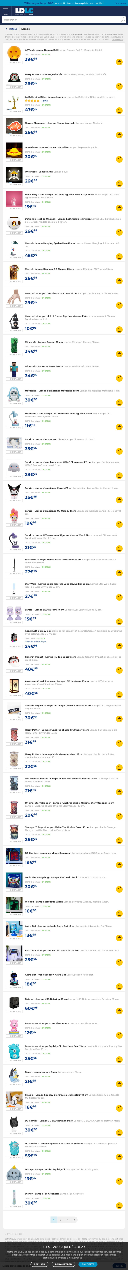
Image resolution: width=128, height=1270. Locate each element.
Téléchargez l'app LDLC (38, 3)
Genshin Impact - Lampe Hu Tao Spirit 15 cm (50, 657)
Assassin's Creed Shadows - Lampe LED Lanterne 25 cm (57, 681)
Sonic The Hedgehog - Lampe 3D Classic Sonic (51, 877)
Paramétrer (63, 1264)
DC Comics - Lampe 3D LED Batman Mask (49, 1120)
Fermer (122, 3)
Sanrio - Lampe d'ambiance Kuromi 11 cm (48, 488)
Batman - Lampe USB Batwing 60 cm (46, 999)
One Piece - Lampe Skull (39, 171)
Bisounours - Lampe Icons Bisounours (47, 1023)
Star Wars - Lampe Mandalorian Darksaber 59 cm (53, 559)
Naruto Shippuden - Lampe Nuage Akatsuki (50, 123)
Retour (13, 28)
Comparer (15, 63)
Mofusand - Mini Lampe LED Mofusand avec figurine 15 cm (58, 413)
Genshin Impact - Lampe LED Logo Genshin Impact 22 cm (58, 705)
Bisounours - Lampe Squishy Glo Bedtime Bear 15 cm (55, 1046)
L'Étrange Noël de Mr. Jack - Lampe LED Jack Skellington (58, 219)
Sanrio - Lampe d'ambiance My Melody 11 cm (50, 511)
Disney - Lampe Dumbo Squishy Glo (45, 1169)
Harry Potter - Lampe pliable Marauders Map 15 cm (54, 754)
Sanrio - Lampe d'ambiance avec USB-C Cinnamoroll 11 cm (58, 462)
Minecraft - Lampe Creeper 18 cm (44, 342)
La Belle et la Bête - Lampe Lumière (45, 97)
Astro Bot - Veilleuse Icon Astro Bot (45, 974)
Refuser (39, 1264)
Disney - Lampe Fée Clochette (42, 1193)
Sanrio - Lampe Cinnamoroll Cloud (44, 439)
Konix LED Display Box (38, 631)
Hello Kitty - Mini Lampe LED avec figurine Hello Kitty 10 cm (59, 194)
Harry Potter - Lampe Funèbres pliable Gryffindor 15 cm (57, 729)
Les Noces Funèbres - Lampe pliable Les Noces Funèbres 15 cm (61, 778)
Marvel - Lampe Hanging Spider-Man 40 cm (50, 243)
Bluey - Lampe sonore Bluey (41, 1072)
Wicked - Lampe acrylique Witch (44, 901)
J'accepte (88, 1264)
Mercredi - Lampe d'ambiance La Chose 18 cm (51, 293)
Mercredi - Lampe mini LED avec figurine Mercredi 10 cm (57, 316)
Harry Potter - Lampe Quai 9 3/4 (43, 74)
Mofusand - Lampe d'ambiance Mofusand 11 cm (52, 390)
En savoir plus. (74, 1257)
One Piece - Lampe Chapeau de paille (46, 147)
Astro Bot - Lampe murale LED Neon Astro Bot (52, 950)
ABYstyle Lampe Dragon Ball (41, 50)
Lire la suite (117, 39)
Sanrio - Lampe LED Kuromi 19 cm (44, 609)
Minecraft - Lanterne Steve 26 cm (44, 366)
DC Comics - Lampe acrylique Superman (48, 853)
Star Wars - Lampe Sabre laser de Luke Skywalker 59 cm (57, 583)
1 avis (36, 100)
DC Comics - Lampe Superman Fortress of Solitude (54, 1143)
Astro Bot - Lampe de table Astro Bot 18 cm (50, 926)
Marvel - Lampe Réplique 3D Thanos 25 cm (49, 269)
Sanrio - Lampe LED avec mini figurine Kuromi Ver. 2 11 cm (58, 535)
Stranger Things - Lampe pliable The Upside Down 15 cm (57, 827)
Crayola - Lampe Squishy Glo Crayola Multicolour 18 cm (56, 1095)
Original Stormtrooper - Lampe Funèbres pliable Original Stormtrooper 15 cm (69, 803)
